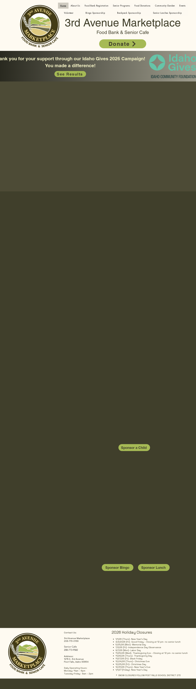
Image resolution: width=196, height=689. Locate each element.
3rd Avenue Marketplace (123, 22)
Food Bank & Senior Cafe (123, 32)
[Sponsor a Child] (134, 447)
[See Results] (70, 74)
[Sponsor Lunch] (154, 567)
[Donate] (122, 43)
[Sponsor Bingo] (117, 567)
